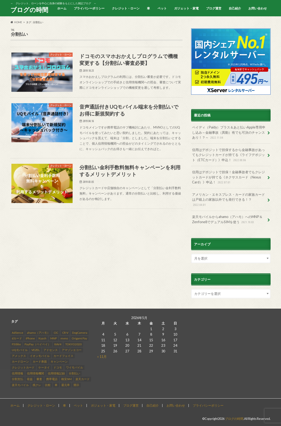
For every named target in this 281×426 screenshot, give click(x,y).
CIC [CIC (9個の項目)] (56, 332)
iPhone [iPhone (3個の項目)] (30, 338)
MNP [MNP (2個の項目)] (53, 338)
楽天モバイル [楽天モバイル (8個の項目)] (20, 385)
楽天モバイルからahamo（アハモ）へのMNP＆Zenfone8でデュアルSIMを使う (227, 219)
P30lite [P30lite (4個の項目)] (16, 344)
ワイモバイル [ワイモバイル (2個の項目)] (74, 367)
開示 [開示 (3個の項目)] (76, 385)
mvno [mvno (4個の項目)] (64, 338)
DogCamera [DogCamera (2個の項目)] (79, 332)
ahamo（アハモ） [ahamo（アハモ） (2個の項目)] (38, 332)
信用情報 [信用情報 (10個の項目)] (17, 373)
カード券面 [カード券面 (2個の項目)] (40, 362)
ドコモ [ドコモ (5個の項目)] (57, 367)
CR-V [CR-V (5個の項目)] (65, 332)
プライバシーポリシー (89, 8)
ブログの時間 (29, 9)
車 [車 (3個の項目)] (56, 385)
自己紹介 (235, 8)
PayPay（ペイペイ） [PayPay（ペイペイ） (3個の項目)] (38, 344)
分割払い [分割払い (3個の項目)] (74, 373)
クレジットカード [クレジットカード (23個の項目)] (23, 367)
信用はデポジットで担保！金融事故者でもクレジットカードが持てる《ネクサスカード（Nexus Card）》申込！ (228, 177)
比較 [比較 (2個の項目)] (48, 385)
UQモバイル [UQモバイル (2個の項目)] (20, 350)
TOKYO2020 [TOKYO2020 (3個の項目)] (73, 344)
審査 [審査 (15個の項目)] (39, 379)
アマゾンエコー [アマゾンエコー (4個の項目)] (72, 350)
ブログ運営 (213, 8)
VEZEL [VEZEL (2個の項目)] (35, 350)
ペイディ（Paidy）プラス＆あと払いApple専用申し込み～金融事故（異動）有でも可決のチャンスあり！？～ (228, 132)
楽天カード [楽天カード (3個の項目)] (82, 379)
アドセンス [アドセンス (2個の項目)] (51, 350)
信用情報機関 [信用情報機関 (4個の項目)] (35, 373)
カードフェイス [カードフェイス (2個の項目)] (63, 356)
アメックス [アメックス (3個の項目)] (19, 356)
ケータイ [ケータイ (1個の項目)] (44, 367)
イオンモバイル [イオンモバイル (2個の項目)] (40, 356)
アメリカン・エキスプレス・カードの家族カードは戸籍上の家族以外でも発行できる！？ (228, 199)
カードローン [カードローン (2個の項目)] (20, 362)
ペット (162, 8)
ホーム (61, 8)
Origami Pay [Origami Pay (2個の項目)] (79, 338)
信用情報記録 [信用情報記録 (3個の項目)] (56, 373)
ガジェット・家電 (186, 8)
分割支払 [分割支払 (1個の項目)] (17, 379)
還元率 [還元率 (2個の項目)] (65, 385)
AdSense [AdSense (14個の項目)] (17, 332)
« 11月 (102, 357)
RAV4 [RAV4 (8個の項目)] (57, 344)
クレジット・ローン (126, 8)
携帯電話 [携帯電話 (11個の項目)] (51, 379)
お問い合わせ (257, 8)
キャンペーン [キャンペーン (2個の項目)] (59, 362)
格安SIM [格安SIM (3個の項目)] (66, 379)
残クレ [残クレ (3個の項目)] (37, 385)
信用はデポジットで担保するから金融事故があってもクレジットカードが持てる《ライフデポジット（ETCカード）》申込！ (228, 155)
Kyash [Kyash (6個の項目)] (42, 338)
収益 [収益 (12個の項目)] (30, 379)
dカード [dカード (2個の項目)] (17, 338)
